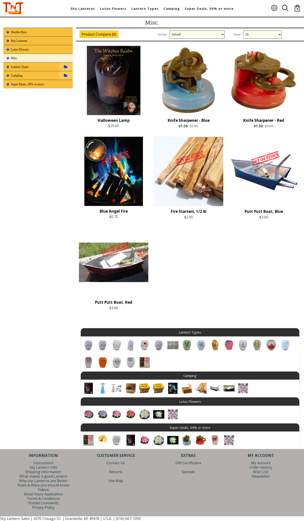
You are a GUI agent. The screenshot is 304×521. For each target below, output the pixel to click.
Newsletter (261, 476)
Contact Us (116, 462)
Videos (43, 489)
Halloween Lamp (113, 120)
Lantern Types (17, 66)
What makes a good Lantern (43, 476)
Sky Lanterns (16, 40)
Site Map (115, 480)
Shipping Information (43, 471)
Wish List (260, 471)
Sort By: (162, 34)
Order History (260, 467)
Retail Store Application (43, 494)
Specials (188, 471)
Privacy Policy (43, 507)
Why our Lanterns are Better (43, 480)
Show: (237, 34)
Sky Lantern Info (43, 467)
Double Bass (16, 32)
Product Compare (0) (99, 34)
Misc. (12, 58)
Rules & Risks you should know (43, 485)
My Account (261, 462)
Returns (115, 471)
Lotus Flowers (17, 49)
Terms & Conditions (43, 498)
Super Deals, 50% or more (25, 84)
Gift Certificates (188, 462)
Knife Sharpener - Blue (189, 120)
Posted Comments (43, 503)
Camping (14, 75)
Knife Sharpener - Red (263, 120)
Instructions (43, 462)
